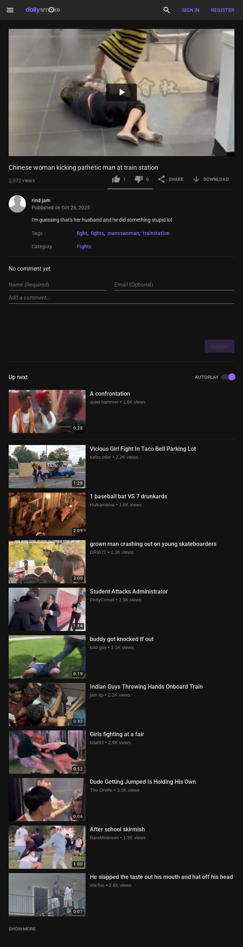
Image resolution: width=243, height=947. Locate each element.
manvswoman (123, 233)
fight (82, 233)
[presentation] (179, 321)
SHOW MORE (22, 928)
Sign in (191, 10)
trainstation (156, 233)
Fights (84, 246)
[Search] (167, 10)
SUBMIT (220, 347)
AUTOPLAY (214, 377)
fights (97, 233)
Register (222, 10)
